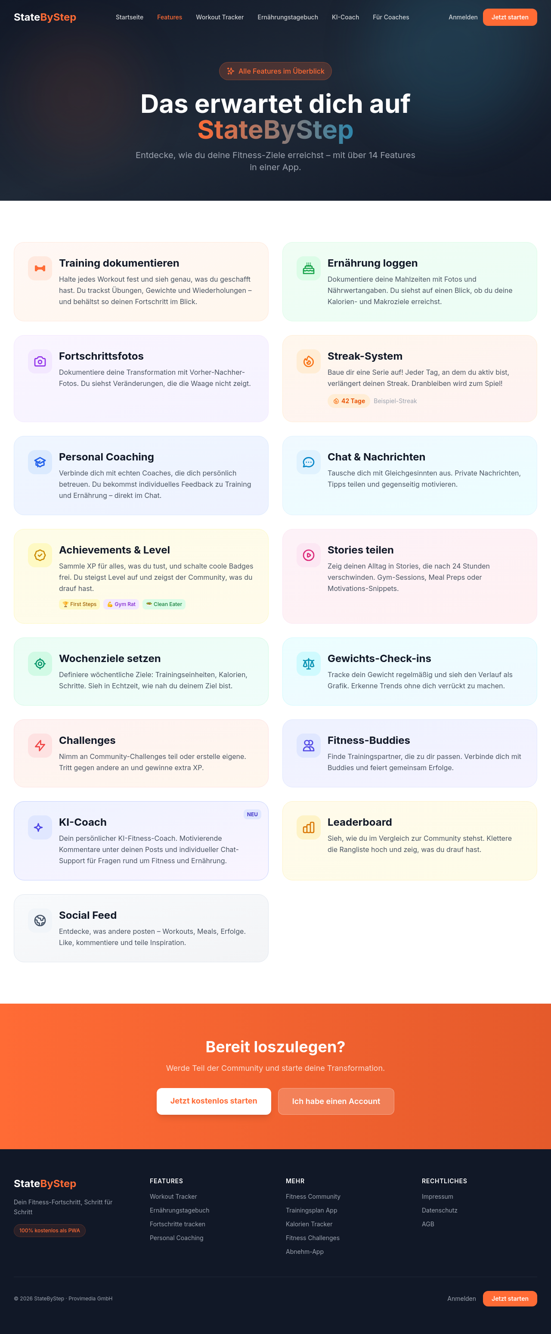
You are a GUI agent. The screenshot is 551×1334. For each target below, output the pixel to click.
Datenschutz (440, 1210)
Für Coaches (391, 17)
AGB (428, 1224)
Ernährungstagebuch (288, 17)
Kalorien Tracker (309, 1224)
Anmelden (463, 17)
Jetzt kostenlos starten (213, 1100)
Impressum (437, 1196)
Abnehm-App (305, 1251)
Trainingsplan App (311, 1210)
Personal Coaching (177, 1237)
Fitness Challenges (313, 1237)
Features (169, 17)
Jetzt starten (510, 17)
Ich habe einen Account (336, 1101)
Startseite (129, 17)
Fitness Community (313, 1196)
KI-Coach (345, 17)
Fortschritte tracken (177, 1224)
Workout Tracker (220, 17)
